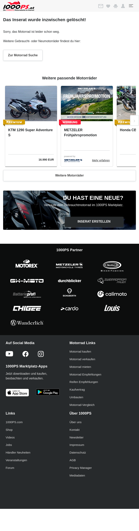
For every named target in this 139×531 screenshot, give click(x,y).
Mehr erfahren (101, 160)
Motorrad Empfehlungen (85, 374)
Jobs (9, 444)
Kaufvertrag (77, 389)
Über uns (76, 422)
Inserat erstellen (94, 221)
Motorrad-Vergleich (82, 404)
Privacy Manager (81, 467)
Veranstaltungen (16, 460)
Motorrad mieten (80, 366)
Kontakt (75, 429)
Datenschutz (78, 452)
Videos (10, 437)
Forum (10, 467)
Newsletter (77, 437)
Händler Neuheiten (18, 452)
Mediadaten (77, 475)
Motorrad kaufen (80, 351)
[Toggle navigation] (131, 5)
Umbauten (76, 397)
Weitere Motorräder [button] (69, 175)
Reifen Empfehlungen (84, 382)
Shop (9, 429)
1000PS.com (14, 422)
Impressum (77, 444)
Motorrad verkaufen (82, 359)
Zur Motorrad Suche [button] (23, 55)
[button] (123, 6)
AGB (73, 460)
